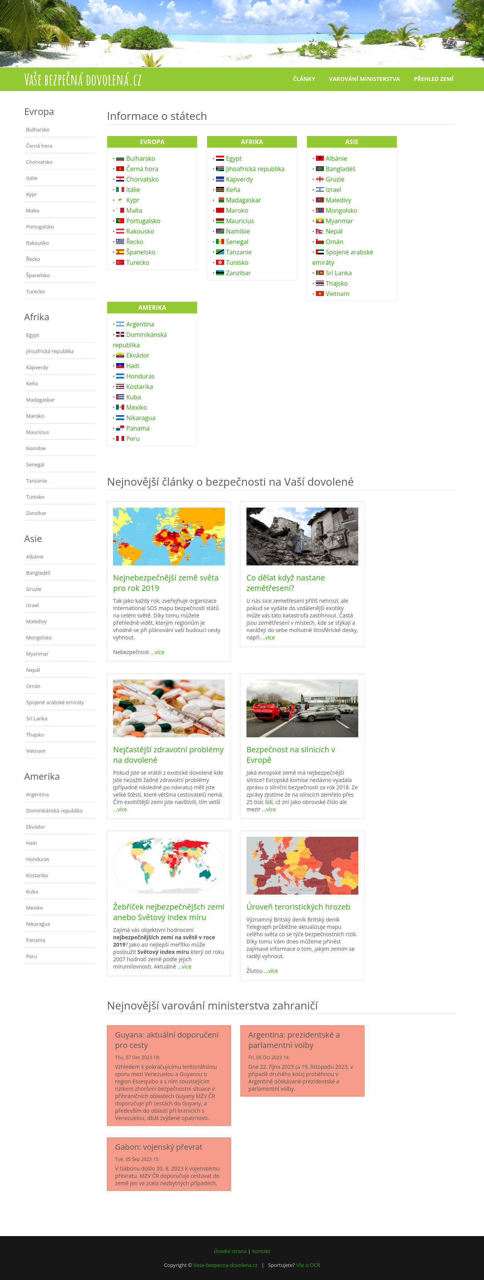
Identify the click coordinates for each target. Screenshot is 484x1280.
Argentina (37, 794)
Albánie (35, 556)
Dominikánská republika (54, 810)
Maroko (35, 415)
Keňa (32, 383)
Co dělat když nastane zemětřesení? (285, 582)
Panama (36, 940)
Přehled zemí (434, 78)
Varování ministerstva (364, 78)
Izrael (32, 605)
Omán (33, 686)
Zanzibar (36, 513)
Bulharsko (38, 129)
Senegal (35, 464)
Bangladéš (38, 572)
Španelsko (38, 275)
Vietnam (36, 750)
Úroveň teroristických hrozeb (298, 907)
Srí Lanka (36, 718)
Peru (31, 956)
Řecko (33, 259)
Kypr (31, 194)
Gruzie (33, 588)
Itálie (31, 178)
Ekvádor (35, 826)
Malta (32, 210)
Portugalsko (40, 226)
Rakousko (37, 242)
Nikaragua (38, 923)
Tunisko (35, 496)
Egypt (32, 334)
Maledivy (36, 621)
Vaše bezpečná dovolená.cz (83, 79)
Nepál (33, 669)
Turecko (35, 291)
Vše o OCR (308, 1264)
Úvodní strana (230, 1251)
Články (304, 78)
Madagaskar (40, 399)
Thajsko (35, 734)
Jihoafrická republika (50, 351)
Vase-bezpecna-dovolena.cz (225, 1264)
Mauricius (37, 432)
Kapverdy (37, 367)
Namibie (36, 448)
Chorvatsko (39, 161)
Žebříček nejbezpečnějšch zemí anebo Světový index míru (168, 912)
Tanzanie (36, 480)
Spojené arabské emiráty (55, 702)
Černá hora (39, 145)
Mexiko (34, 907)
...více (157, 652)
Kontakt (261, 1251)
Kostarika (37, 875)
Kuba (32, 891)
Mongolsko (39, 637)
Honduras (37, 859)
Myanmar (37, 653)
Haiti (31, 842)
